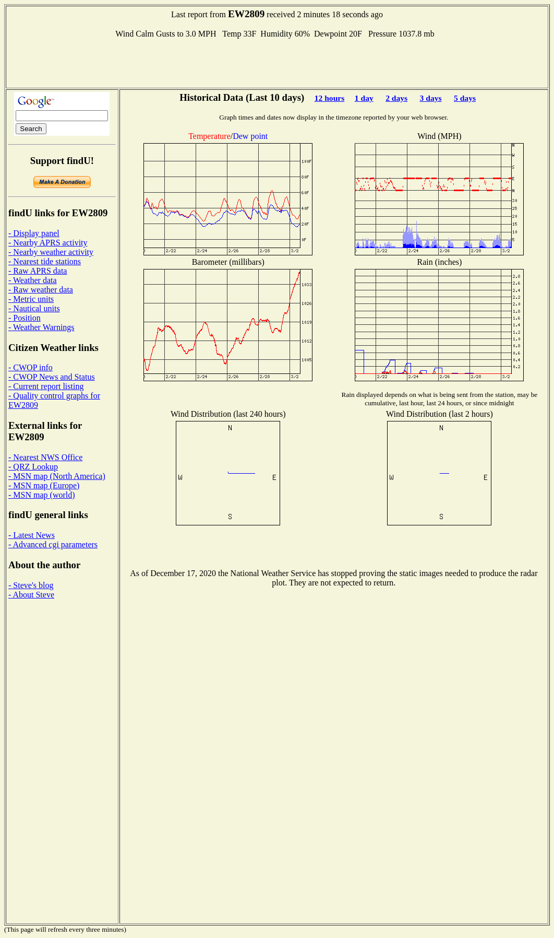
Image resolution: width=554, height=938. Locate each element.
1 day (364, 97)
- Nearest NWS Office (45, 457)
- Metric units (31, 299)
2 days (396, 97)
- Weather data (32, 280)
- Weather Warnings (41, 327)
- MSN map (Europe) (43, 485)
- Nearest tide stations (44, 261)
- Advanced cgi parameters (53, 544)
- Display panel (33, 233)
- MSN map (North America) (56, 476)
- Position (24, 317)
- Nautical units (34, 308)
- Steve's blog (30, 585)
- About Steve (31, 594)
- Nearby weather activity (50, 252)
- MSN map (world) (41, 494)
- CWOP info (30, 367)
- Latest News (31, 535)
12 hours (330, 97)
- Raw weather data (40, 289)
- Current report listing (45, 386)
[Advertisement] (277, 62)
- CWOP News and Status (51, 376)
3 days (431, 97)
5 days (465, 97)
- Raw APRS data (37, 270)
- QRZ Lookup (33, 466)
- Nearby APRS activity (48, 242)
